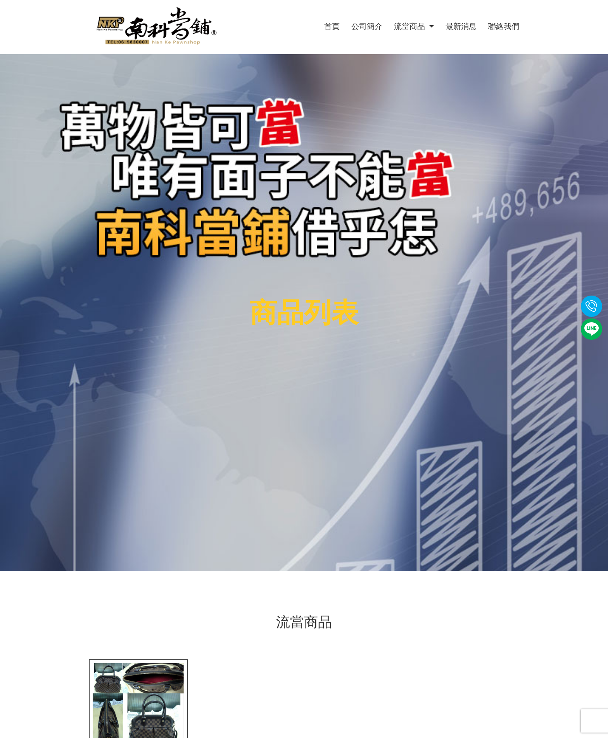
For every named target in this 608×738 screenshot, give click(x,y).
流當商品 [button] (410, 26)
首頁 (332, 26)
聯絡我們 (503, 26)
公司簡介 (366, 26)
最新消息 (461, 26)
